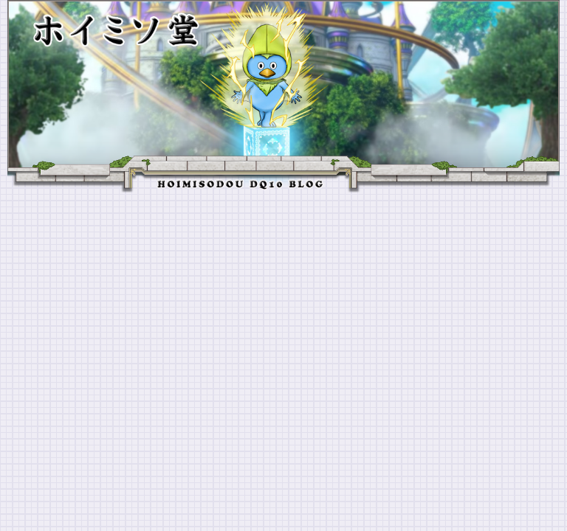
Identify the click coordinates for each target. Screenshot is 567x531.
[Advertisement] (283, 303)
